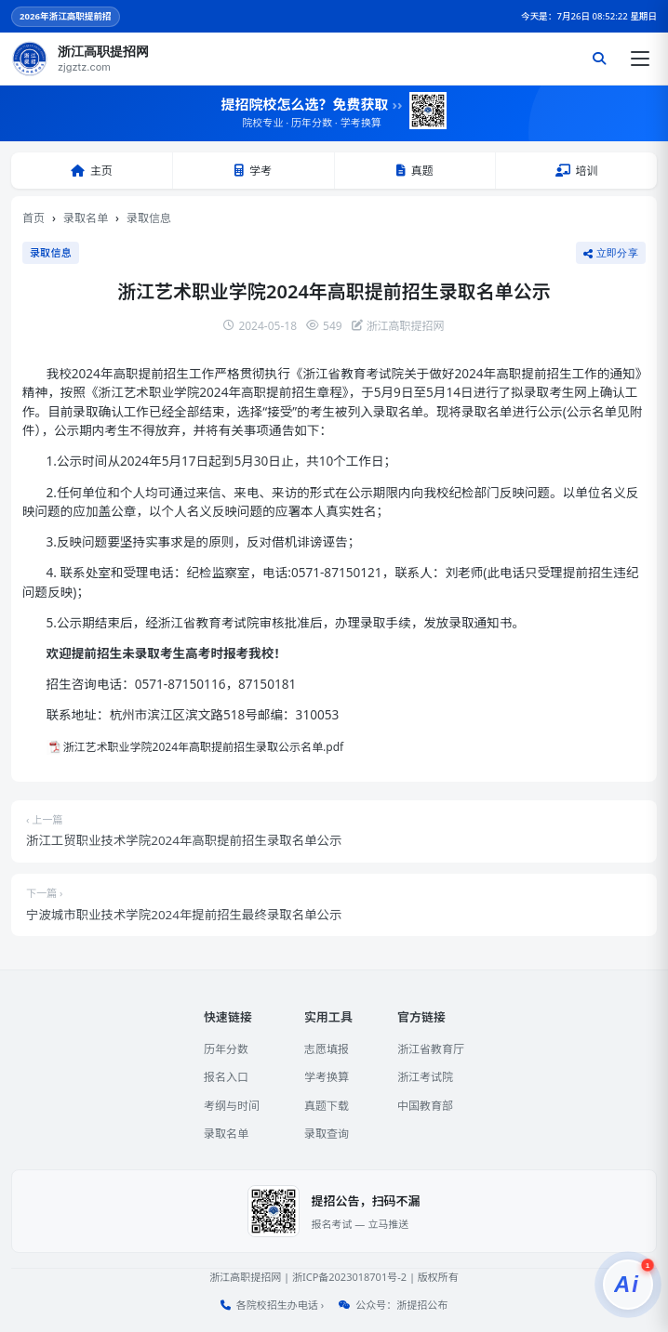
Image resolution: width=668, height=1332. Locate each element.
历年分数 (226, 1049)
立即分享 (610, 252)
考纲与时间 (232, 1106)
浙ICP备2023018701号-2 (349, 1277)
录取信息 (149, 218)
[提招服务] (628, 1284)
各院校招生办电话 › (280, 1305)
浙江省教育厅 (430, 1049)
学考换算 (326, 1077)
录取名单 (85, 218)
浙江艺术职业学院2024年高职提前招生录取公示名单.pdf (203, 747)
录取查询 (326, 1133)
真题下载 (326, 1106)
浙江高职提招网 (245, 1277)
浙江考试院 (425, 1077)
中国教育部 (425, 1106)
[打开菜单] (640, 58)
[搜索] (599, 58)
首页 (33, 218)
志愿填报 (326, 1049)
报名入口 (226, 1077)
